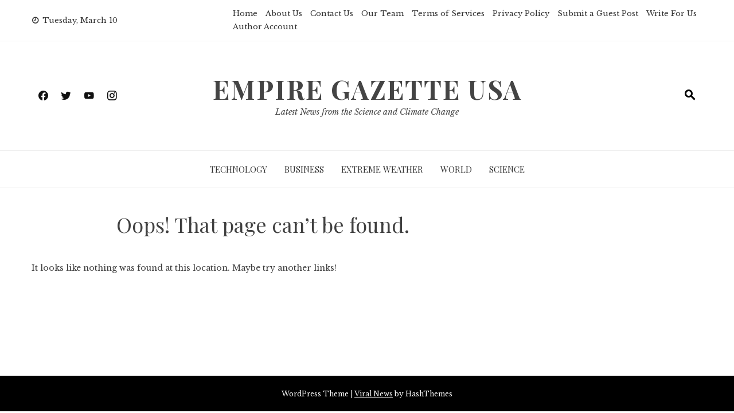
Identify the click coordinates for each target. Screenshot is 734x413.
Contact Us (331, 13)
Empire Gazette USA (367, 89)
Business (304, 169)
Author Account (265, 27)
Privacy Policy (521, 13)
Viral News (373, 393)
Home (245, 13)
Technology (238, 169)
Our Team (382, 13)
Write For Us (671, 13)
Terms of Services (448, 13)
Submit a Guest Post (597, 13)
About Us (284, 13)
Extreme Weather (382, 169)
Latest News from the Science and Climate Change (367, 112)
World (456, 169)
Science (507, 169)
